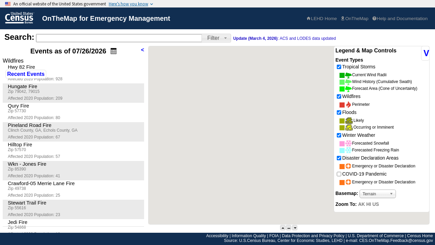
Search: (19, 37)
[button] (216, 38)
